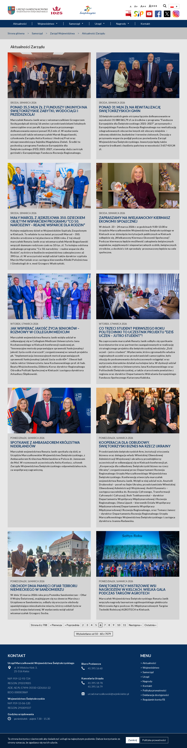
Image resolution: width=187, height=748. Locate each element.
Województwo (48, 23)
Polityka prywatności (154, 690)
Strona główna (16, 33)
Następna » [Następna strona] (135, 625)
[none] (173, 6)
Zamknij (132, 740)
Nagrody (122, 23)
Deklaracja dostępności (156, 695)
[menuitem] (173, 6)
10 (118, 625)
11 (124, 625)
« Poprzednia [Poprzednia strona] (72, 625)
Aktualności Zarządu (93, 33)
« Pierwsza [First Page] (56, 625)
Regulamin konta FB (154, 699)
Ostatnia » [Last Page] (150, 625)
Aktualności (19, 23)
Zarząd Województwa (62, 33)
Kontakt (145, 23)
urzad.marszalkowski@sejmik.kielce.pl (108, 693)
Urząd (100, 23)
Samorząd (76, 23)
